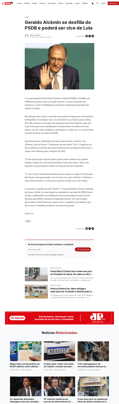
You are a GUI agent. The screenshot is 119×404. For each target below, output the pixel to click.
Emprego (69, 3)
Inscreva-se (113, 3)
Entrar (103, 3)
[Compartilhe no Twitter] (86, 36)
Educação (52, 3)
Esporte (42, 3)
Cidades (85, 3)
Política (27, 3)
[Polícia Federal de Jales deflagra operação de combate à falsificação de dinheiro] (36, 292)
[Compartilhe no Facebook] (89, 36)
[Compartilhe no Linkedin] (92, 36)
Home (19, 3)
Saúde (34, 3)
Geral (77, 3)
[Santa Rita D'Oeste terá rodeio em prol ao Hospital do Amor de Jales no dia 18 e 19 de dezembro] (36, 274)
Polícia (60, 3)
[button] (93, 3)
